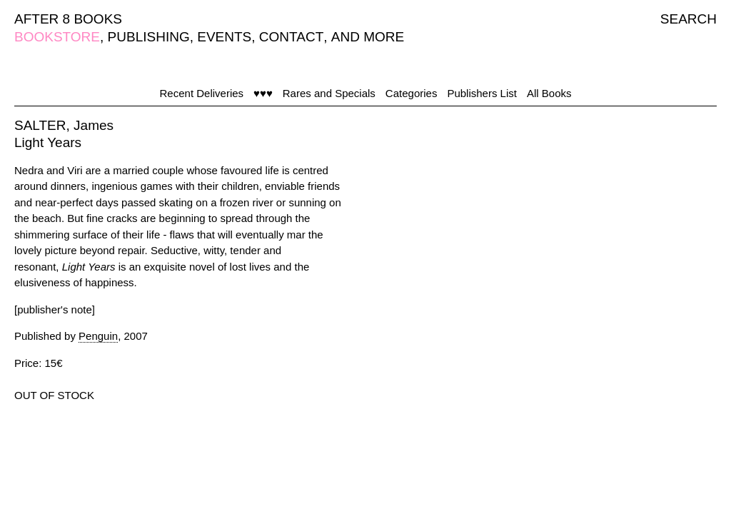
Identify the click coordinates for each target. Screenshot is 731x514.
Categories (411, 93)
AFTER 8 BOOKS (68, 18)
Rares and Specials (329, 93)
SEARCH (688, 18)
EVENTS (224, 36)
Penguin (98, 336)
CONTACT (291, 36)
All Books (549, 93)
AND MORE (367, 36)
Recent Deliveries (202, 93)
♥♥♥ (263, 93)
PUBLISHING (149, 36)
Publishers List (482, 93)
